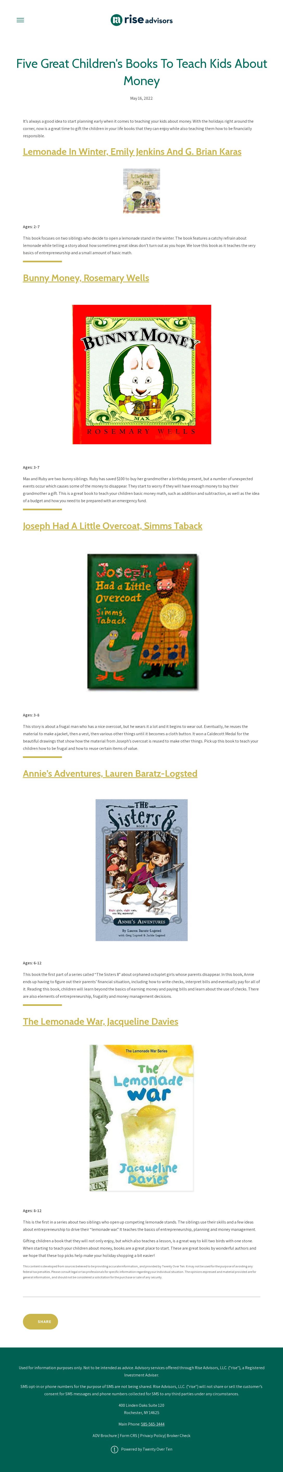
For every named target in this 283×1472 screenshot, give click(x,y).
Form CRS (128, 1435)
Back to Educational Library (220, 1321)
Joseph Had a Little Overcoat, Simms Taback (113, 525)
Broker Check (178, 1435)
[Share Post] (40, 1321)
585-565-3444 (153, 1424)
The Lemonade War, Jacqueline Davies (100, 1021)
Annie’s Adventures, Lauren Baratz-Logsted (110, 773)
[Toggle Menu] (20, 20)
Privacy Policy (152, 1435)
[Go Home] (141, 20)
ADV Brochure (105, 1435)
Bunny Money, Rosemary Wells (86, 277)
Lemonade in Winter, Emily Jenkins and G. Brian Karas (132, 151)
